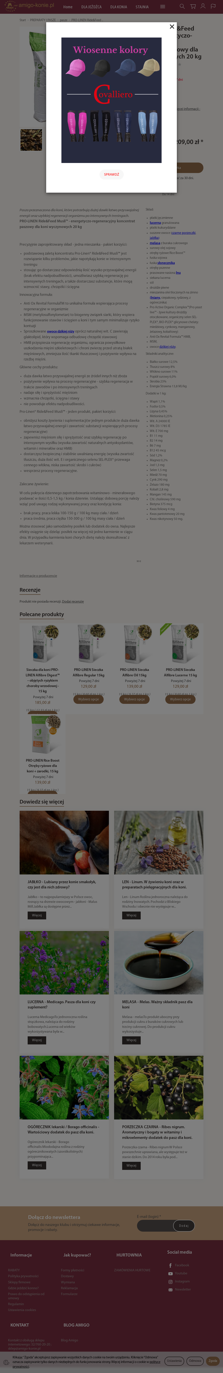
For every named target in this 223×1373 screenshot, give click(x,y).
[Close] (172, 26)
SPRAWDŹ (111, 175)
